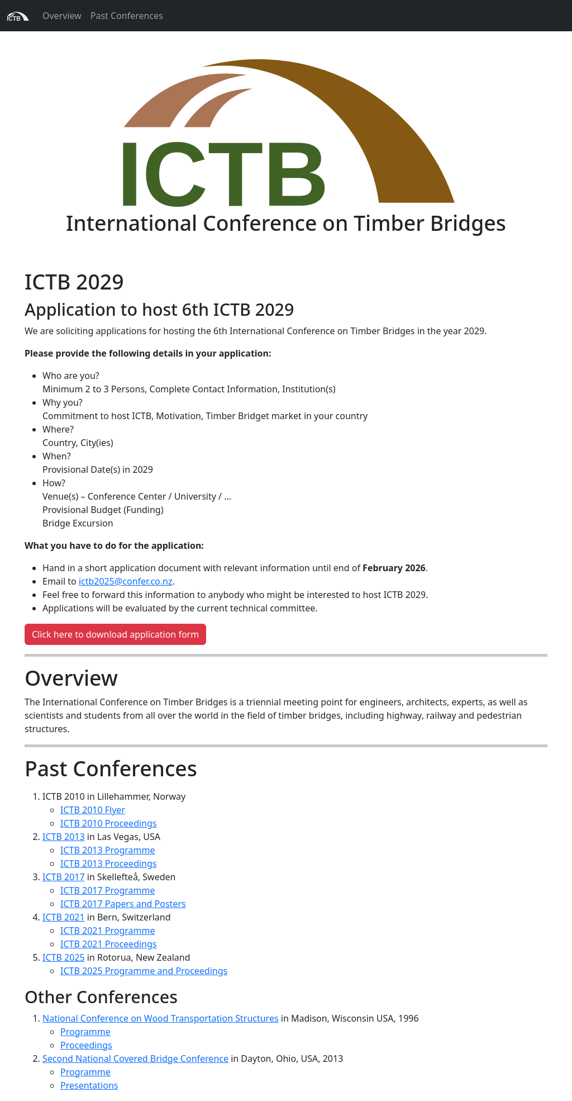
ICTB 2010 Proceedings (108, 823)
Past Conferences (126, 16)
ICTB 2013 (63, 837)
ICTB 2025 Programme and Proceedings (143, 971)
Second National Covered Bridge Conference (135, 1058)
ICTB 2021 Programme (107, 930)
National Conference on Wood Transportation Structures (160, 1018)
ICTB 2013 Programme (107, 850)
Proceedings (86, 1045)
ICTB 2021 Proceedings (108, 944)
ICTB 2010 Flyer (92, 810)
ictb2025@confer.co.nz (126, 581)
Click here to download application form (115, 634)
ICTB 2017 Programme (107, 890)
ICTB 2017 (63, 877)
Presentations (89, 1085)
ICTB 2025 (63, 957)
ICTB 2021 (63, 917)
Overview (62, 16)
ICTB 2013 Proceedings (108, 863)
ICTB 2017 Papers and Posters (123, 904)
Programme (85, 1032)
